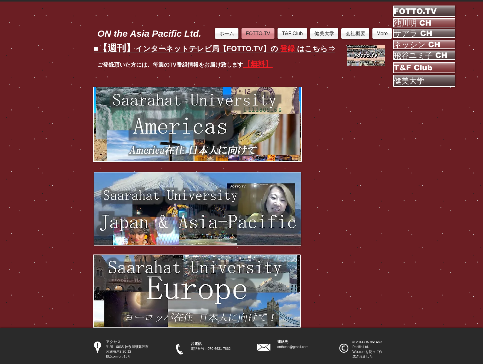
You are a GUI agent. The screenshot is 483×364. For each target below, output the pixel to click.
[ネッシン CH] (424, 44)
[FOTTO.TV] (424, 11)
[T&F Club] (424, 67)
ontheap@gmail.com (292, 347)
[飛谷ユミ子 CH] (424, 55)
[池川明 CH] (424, 22)
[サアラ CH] (424, 33)
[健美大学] (424, 81)
